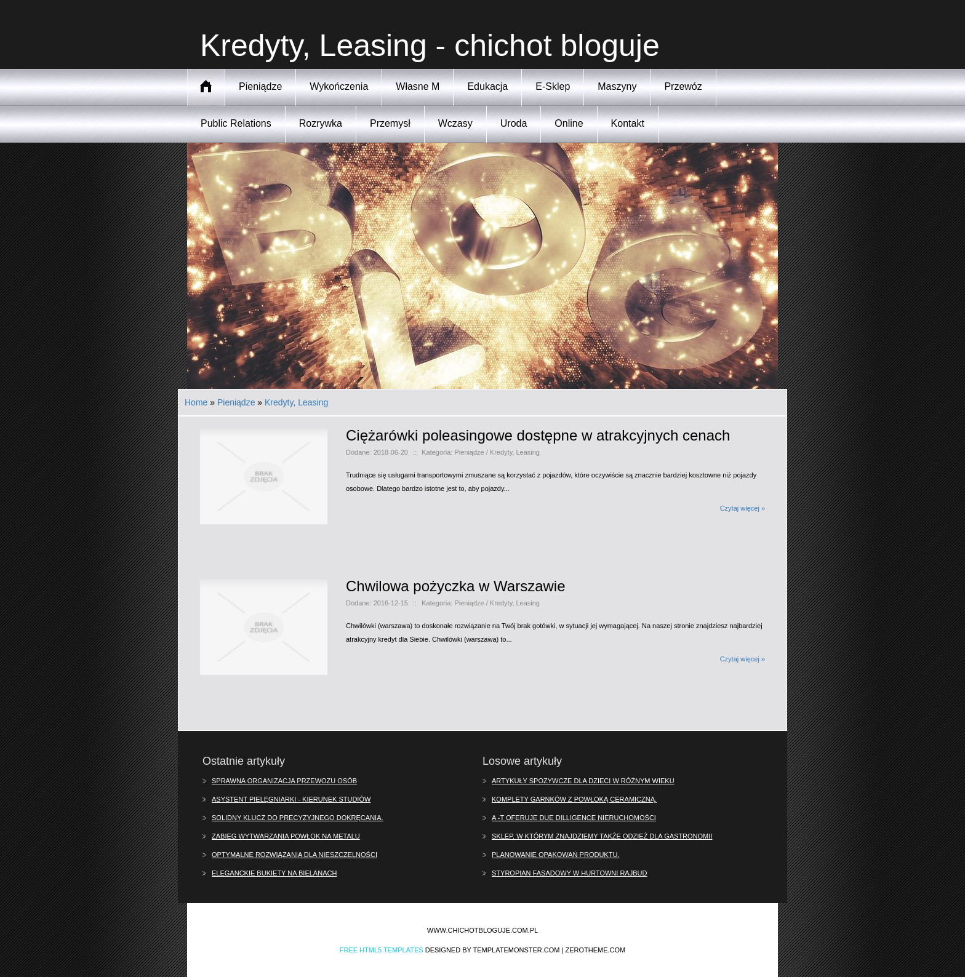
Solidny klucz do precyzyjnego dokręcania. (297, 817)
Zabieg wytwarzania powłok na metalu (286, 836)
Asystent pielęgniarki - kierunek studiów (291, 799)
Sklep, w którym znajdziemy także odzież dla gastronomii (602, 836)
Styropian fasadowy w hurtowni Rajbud (569, 873)
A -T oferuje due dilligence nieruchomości (574, 817)
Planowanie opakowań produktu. (555, 854)
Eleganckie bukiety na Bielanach (274, 873)
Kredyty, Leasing (296, 402)
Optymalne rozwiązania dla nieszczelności (294, 854)
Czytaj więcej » (742, 508)
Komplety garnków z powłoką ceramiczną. (574, 799)
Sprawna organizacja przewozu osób (284, 780)
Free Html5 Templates (381, 950)
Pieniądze (236, 402)
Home (196, 402)
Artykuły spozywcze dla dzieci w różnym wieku (583, 780)
